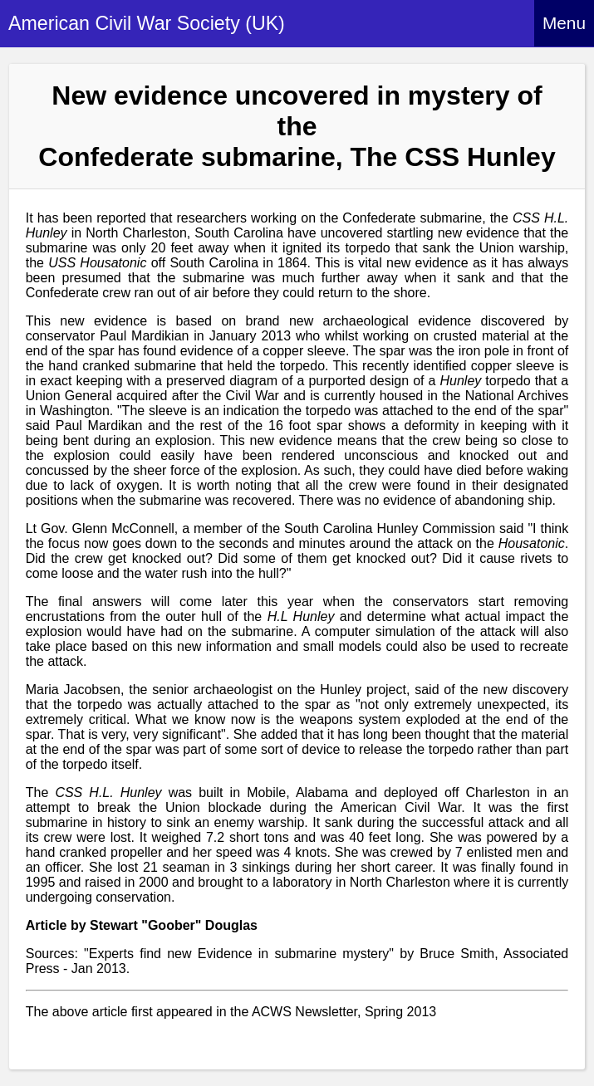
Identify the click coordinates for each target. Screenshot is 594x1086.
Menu (564, 22)
